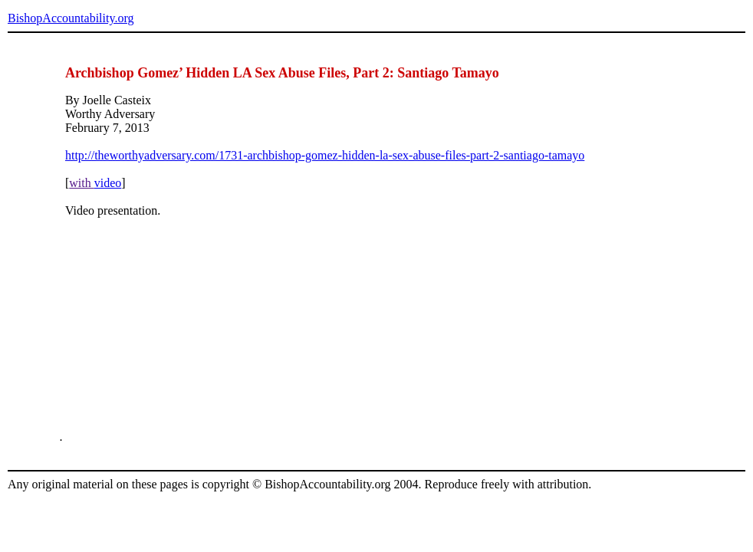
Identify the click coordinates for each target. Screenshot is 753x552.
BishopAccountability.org (70, 18)
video (108, 182)
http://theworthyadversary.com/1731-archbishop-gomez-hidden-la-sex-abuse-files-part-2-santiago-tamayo (324, 155)
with (81, 182)
